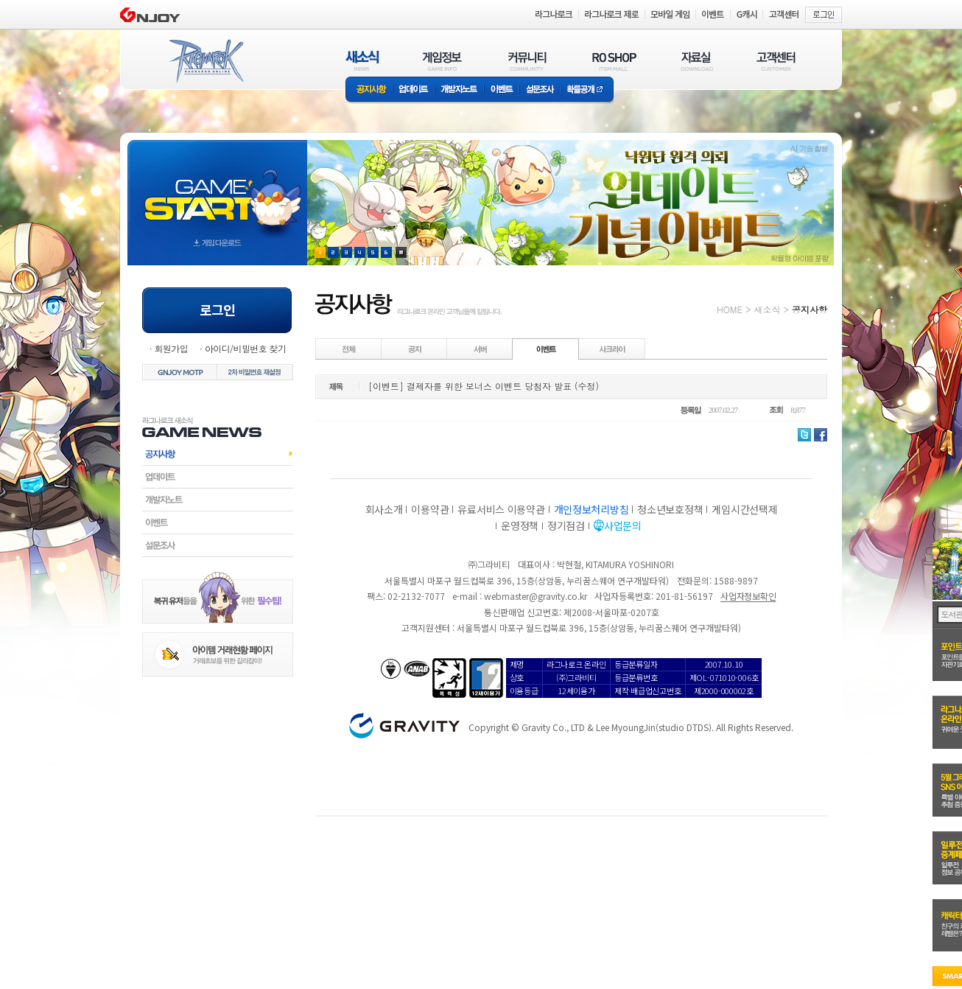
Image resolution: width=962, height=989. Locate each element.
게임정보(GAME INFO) (442, 61)
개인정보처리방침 (591, 509)
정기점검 (566, 525)
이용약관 (430, 509)
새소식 (767, 309)
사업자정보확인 (748, 596)
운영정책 (519, 525)
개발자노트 (459, 90)
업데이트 (414, 90)
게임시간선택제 (744, 509)
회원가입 (171, 348)
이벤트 (501, 90)
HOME (729, 309)
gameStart (217, 189)
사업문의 (623, 525)
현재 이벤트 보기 (401, 252)
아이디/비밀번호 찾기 (245, 348)
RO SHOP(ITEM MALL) (614, 61)
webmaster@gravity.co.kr (535, 596)
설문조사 (540, 90)
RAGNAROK (205, 61)
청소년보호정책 (670, 509)
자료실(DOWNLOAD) (696, 61)
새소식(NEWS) (362, 61)
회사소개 (384, 509)
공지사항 (369, 90)
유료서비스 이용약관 (500, 509)
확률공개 (587, 90)
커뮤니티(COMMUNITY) (527, 61)
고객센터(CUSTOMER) (776, 61)
